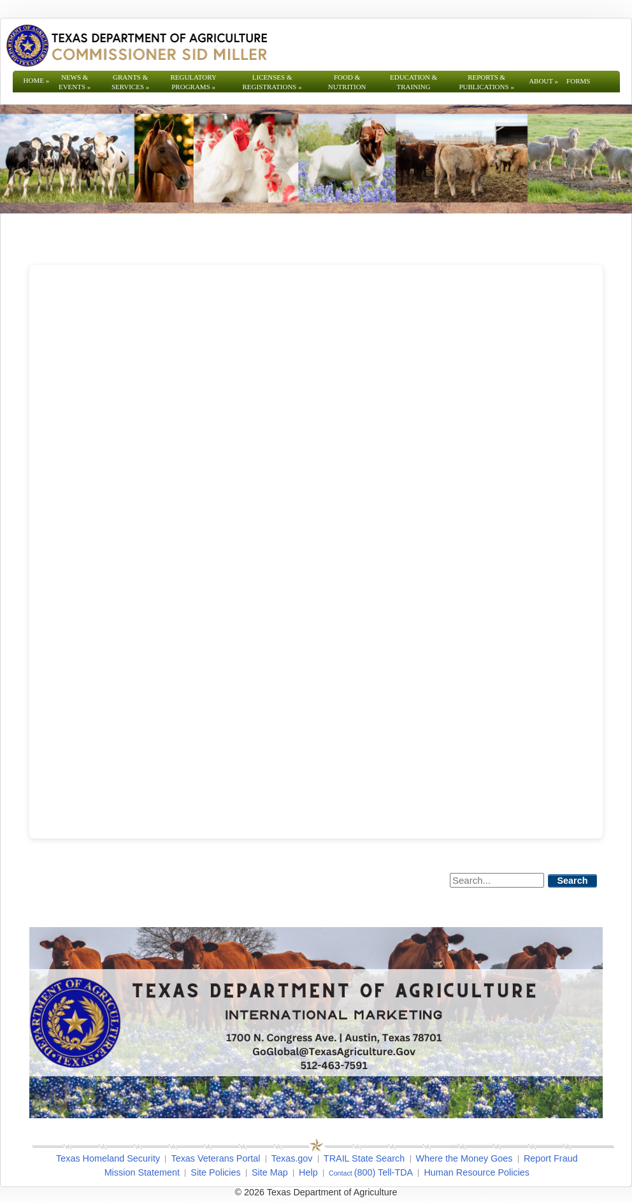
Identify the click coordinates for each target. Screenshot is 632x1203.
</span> (316, 552)
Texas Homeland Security (108, 1158)
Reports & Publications (486, 81)
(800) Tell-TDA (383, 1172)
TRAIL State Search (364, 1158)
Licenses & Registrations (272, 81)
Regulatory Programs (193, 81)
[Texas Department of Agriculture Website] (136, 45)
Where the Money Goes (464, 1158)
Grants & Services (130, 81)
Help (308, 1172)
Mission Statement (142, 1172)
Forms (578, 81)
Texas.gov (292, 1158)
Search (572, 880)
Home (37, 80)
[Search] (497, 880)
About (543, 81)
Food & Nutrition (347, 81)
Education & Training (413, 81)
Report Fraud (551, 1158)
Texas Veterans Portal (215, 1158)
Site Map (270, 1172)
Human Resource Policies (476, 1172)
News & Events (74, 81)
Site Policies (215, 1172)
